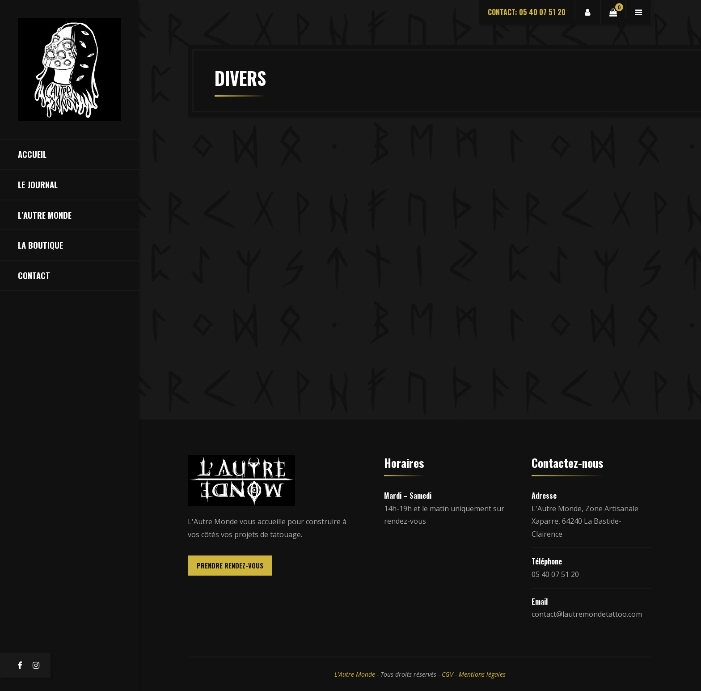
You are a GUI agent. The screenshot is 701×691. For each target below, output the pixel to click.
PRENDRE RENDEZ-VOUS (230, 565)
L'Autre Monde (354, 674)
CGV (447, 674)
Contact (34, 275)
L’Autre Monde (45, 215)
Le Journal (38, 184)
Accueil (32, 154)
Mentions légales (482, 674)
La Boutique (40, 245)
